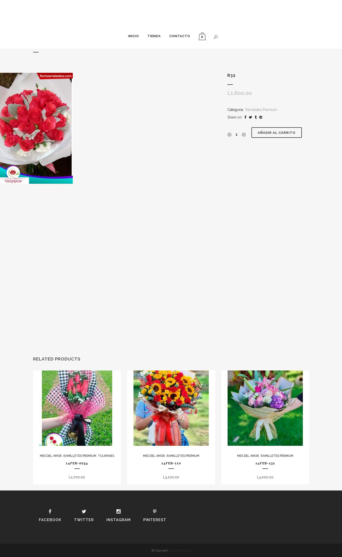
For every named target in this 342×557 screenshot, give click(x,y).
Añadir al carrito (277, 133)
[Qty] (237, 134)
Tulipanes (106, 456)
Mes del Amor (51, 456)
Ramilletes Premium (261, 110)
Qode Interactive (180, 550)
